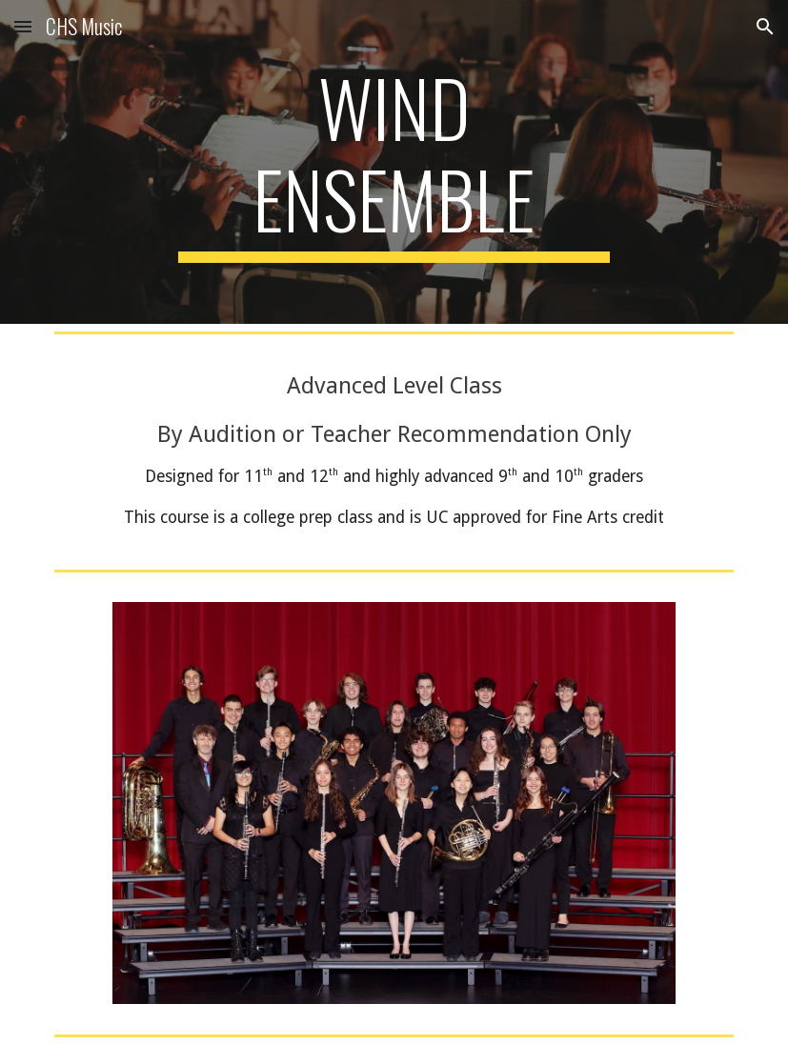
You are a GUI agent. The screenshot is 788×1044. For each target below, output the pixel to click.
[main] (394, 162)
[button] (23, 26)
